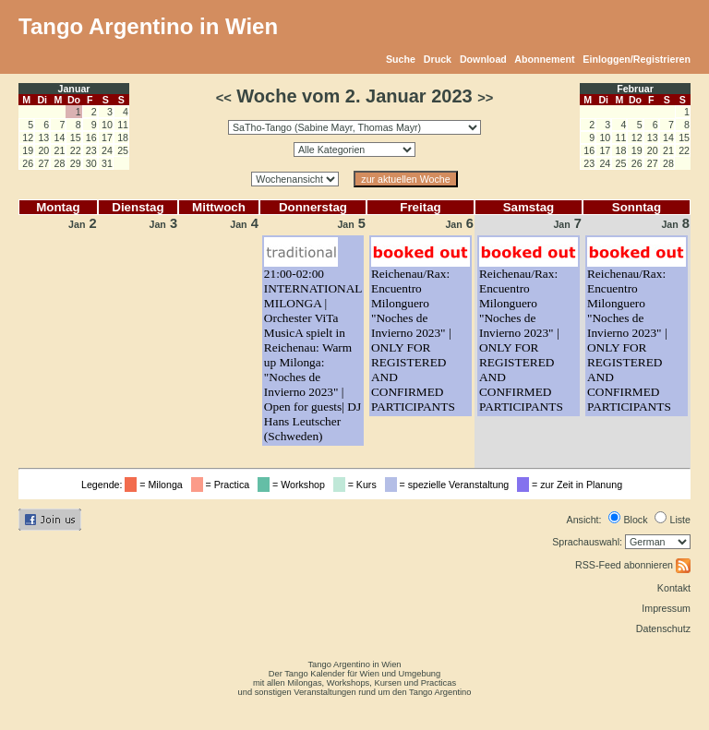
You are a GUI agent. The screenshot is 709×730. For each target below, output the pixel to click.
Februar (635, 88)
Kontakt (674, 587)
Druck (437, 59)
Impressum (666, 608)
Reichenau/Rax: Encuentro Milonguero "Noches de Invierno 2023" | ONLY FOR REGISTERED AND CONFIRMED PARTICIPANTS (413, 340)
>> (485, 97)
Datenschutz (663, 628)
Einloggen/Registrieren (637, 59)
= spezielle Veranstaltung (450, 484)
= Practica (223, 484)
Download (483, 59)
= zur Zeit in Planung (572, 484)
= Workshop (294, 484)
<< (224, 97)
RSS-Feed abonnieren (633, 564)
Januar (74, 88)
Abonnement (544, 59)
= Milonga (156, 484)
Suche (400, 59)
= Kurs (357, 484)
